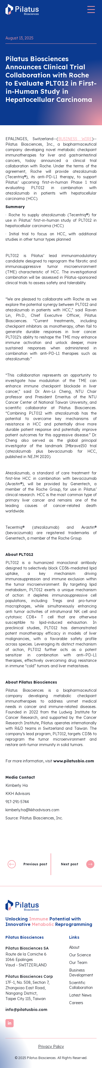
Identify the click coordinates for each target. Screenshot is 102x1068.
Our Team (78, 962)
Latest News (80, 995)
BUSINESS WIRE (75, 138)
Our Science (80, 955)
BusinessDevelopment (81, 973)
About (74, 947)
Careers (76, 1002)
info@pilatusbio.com (26, 1009)
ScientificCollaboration (81, 985)
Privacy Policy (51, 1046)
